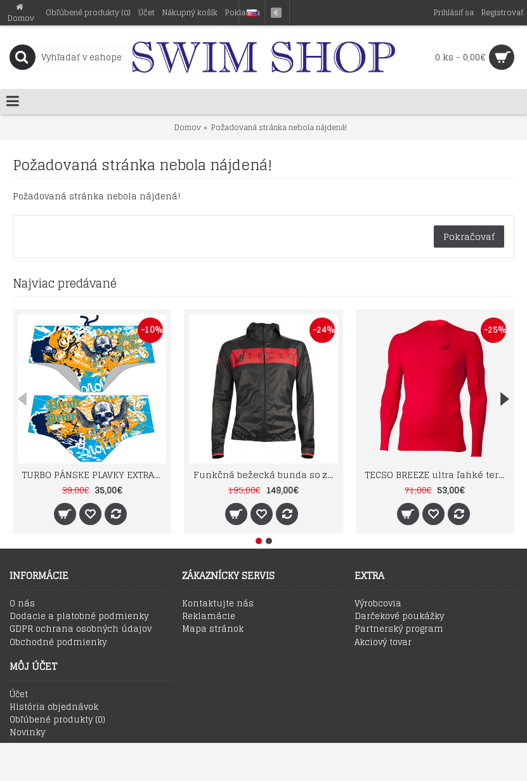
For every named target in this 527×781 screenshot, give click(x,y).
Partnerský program (399, 629)
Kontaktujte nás (218, 604)
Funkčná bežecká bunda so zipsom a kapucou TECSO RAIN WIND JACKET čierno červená (265, 475)
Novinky (27, 732)
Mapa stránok (213, 629)
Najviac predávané (65, 283)
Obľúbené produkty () (57, 720)
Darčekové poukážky (399, 616)
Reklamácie (208, 616)
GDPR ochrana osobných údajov (81, 629)
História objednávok (54, 707)
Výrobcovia (378, 604)
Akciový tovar (383, 642)
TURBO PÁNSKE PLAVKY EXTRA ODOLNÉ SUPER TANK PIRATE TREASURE (94, 475)
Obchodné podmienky (58, 642)
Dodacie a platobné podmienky (79, 616)
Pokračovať (469, 236)
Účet (19, 694)
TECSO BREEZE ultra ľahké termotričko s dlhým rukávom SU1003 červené (437, 475)
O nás (22, 604)
